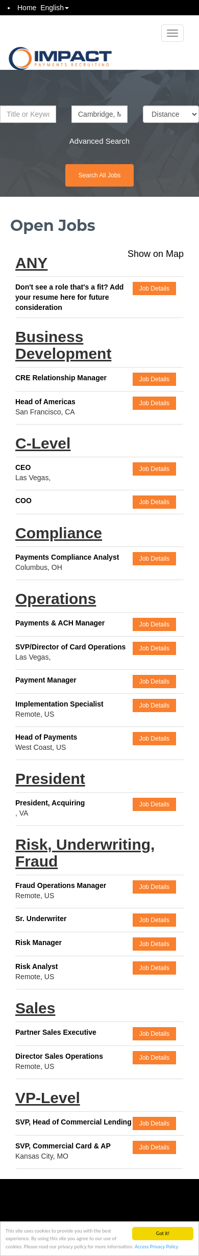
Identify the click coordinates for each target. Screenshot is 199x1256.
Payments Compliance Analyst (67, 557)
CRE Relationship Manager (61, 378)
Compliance (58, 533)
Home (26, 8)
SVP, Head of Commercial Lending (73, 1122)
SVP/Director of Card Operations (70, 647)
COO (23, 500)
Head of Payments (46, 737)
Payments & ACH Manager (60, 623)
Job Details (154, 288)
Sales (35, 1008)
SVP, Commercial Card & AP (63, 1146)
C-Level (42, 443)
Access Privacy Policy (157, 1247)
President (50, 778)
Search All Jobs (100, 175)
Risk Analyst (36, 966)
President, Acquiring (50, 803)
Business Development (63, 345)
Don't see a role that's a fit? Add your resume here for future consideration (69, 297)
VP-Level (47, 1097)
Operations (55, 598)
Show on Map (156, 254)
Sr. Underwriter (40, 918)
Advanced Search (99, 141)
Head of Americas (45, 402)
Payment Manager (46, 680)
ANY (31, 262)
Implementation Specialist (59, 704)
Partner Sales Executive (55, 1032)
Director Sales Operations (59, 1056)
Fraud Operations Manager (60, 885)
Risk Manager (38, 942)
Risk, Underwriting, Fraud (85, 853)
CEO (23, 467)
